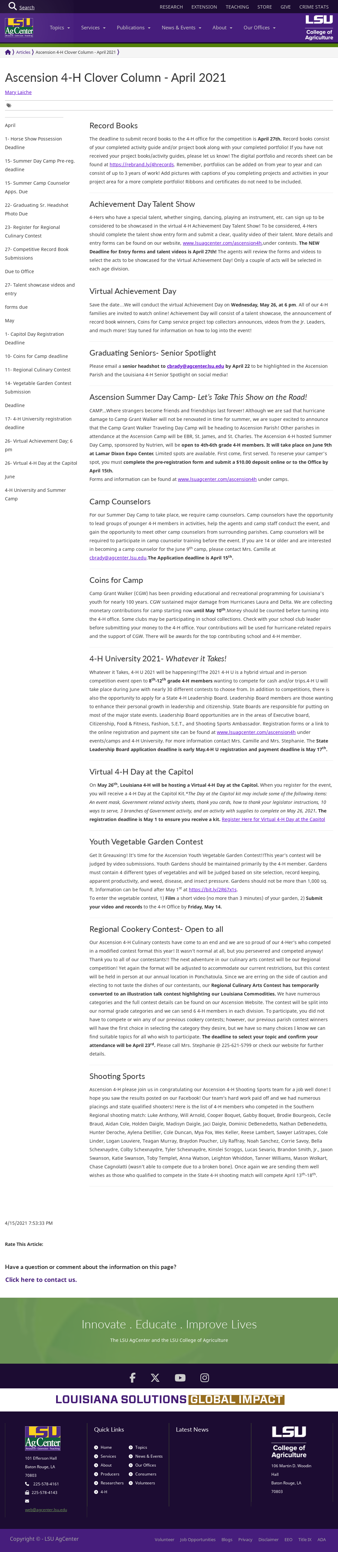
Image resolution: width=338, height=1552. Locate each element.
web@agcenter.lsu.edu (46, 1509)
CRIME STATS (314, 7)
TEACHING (237, 7)
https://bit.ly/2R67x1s (213, 889)
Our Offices (260, 27)
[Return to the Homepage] (8, 52)
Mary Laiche (18, 92)
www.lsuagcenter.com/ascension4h (222, 243)
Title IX (305, 1539)
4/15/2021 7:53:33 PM (29, 1223)
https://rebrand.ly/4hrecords (142, 164)
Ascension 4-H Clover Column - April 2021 (76, 52)
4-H (100, 1492)
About (222, 27)
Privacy (245, 1539)
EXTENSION (204, 7)
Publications (134, 27)
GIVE (286, 7)
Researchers (109, 1483)
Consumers (142, 1474)
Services (93, 27)
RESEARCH (171, 7)
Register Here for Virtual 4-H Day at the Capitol (273, 819)
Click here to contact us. (41, 1279)
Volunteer (164, 1539)
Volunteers (142, 1483)
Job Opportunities (198, 1539)
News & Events (181, 27)
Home (103, 1447)
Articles (23, 52)
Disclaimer (268, 1539)
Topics (60, 27)
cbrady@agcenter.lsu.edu (118, 557)
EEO (288, 1539)
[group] (11, 105)
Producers (106, 1474)
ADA (322, 1539)
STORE (264, 7)
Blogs (226, 1539)
